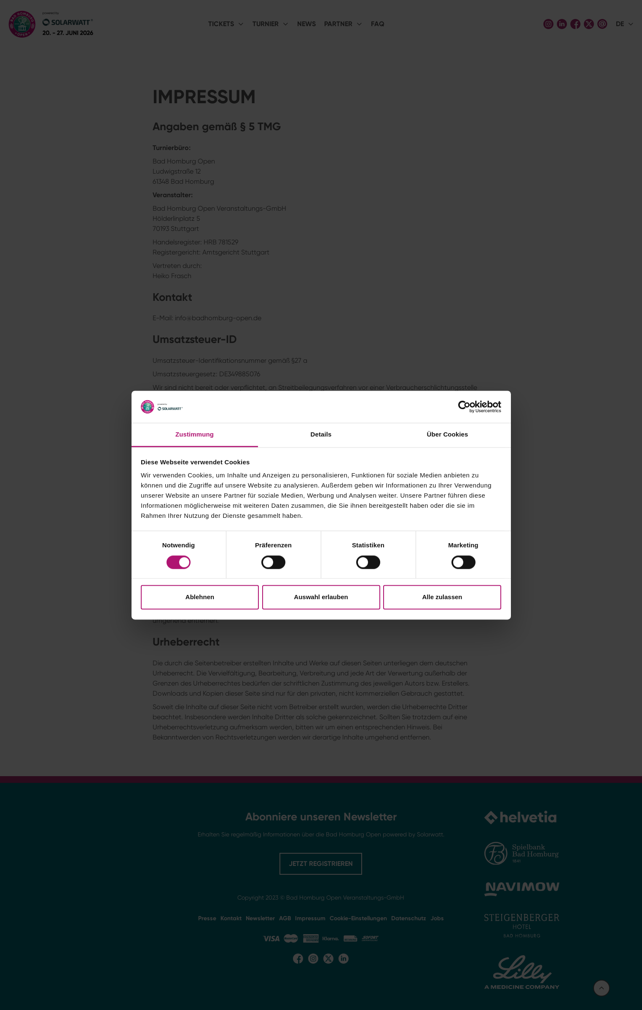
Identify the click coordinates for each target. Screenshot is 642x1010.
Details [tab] (321, 434)
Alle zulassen (442, 597)
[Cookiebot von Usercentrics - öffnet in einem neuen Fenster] (464, 406)
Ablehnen (199, 597)
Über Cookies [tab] (447, 434)
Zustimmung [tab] (194, 434)
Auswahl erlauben (321, 597)
